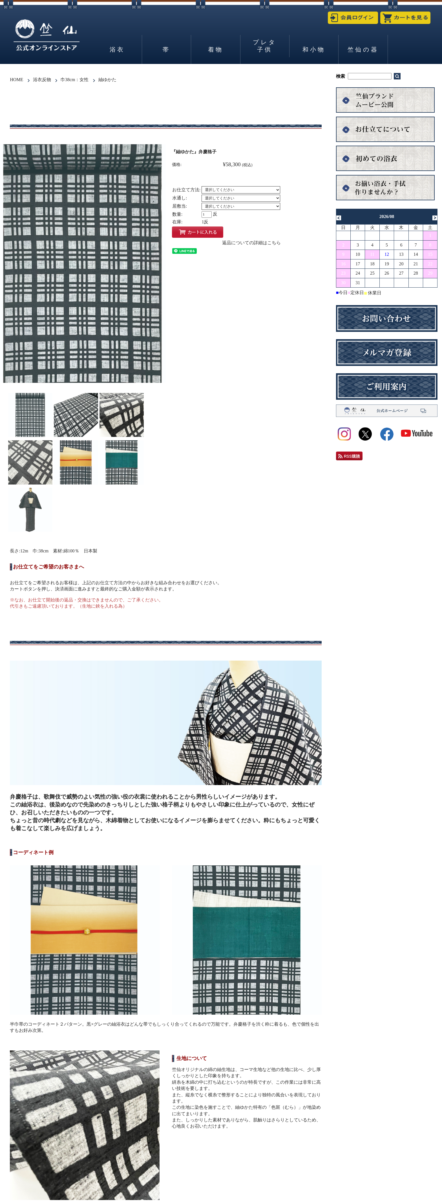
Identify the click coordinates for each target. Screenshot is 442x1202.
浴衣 (117, 49)
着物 (215, 49)
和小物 (314, 49)
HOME (16, 79)
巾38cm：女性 (75, 79)
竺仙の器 (363, 49)
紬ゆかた (107, 79)
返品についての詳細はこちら (251, 242)
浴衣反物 (42, 79)
